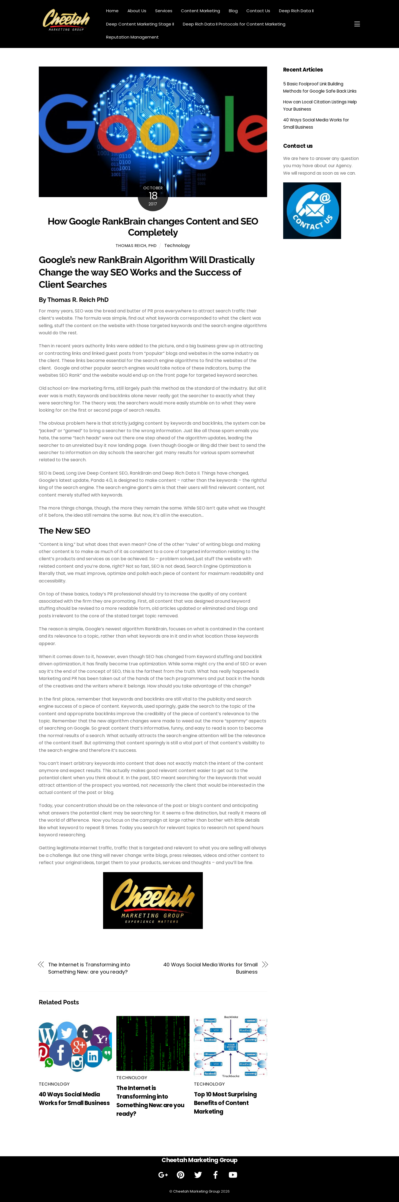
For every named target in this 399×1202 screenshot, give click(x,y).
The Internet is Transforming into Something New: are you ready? (89, 968)
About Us (136, 11)
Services (163, 11)
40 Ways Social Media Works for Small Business (210, 968)
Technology (177, 245)
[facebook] (216, 1175)
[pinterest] (181, 1175)
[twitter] (199, 1175)
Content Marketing (200, 11)
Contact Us (258, 11)
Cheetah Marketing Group (196, 1191)
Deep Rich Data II (296, 11)
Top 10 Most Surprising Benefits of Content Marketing (225, 1103)
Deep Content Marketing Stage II (140, 24)
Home (112, 11)
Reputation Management (132, 37)
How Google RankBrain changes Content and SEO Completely (153, 227)
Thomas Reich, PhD (136, 245)
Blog (233, 11)
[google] (164, 1175)
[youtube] (234, 1175)
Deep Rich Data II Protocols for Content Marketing (234, 24)
